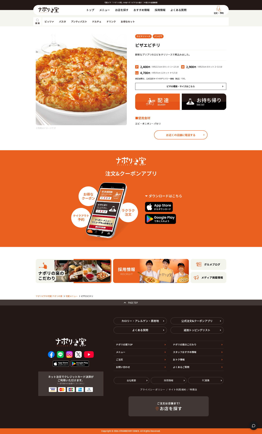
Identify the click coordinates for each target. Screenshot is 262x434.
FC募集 (206, 380)
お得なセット (128, 21)
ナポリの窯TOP (124, 344)
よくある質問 (178, 10)
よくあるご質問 (181, 367)
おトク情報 (179, 359)
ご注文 (119, 359)
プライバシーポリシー (152, 389)
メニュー (104, 10)
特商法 (193, 389)
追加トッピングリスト (197, 330)
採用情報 (160, 10)
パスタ (62, 21)
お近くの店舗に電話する (180, 135)
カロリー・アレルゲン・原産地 (140, 321)
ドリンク (111, 21)
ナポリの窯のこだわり (184, 344)
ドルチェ (96, 21)
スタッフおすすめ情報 (184, 352)
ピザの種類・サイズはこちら (181, 86)
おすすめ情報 (142, 10)
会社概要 (131, 380)
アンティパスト (79, 21)
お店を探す (121, 10)
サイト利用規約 (177, 389)
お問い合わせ (123, 367)
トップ (90, 10)
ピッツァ (49, 21)
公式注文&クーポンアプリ (197, 321)
